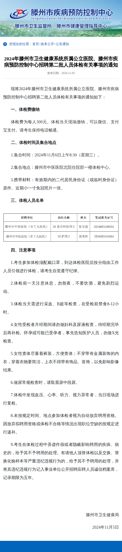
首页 (35, 44)
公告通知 (62, 44)
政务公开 (47, 44)
